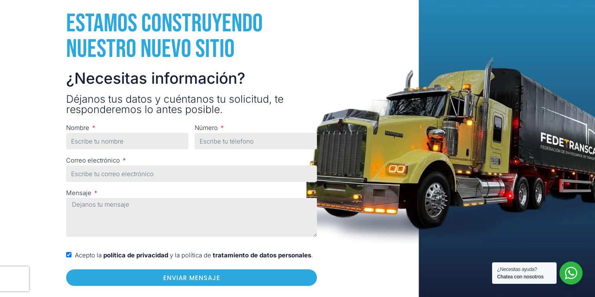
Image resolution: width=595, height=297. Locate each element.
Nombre (78, 128)
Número (207, 128)
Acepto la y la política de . (194, 255)
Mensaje (79, 193)
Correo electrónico (93, 160)
